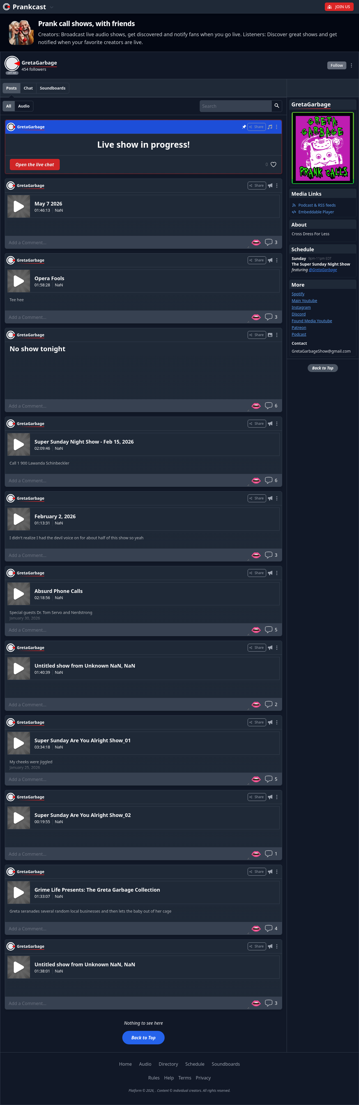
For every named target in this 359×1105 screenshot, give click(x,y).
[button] (276, 106)
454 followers (34, 69)
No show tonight (37, 348)
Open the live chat (34, 164)
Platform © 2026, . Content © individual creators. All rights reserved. (179, 1090)
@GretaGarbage (323, 269)
